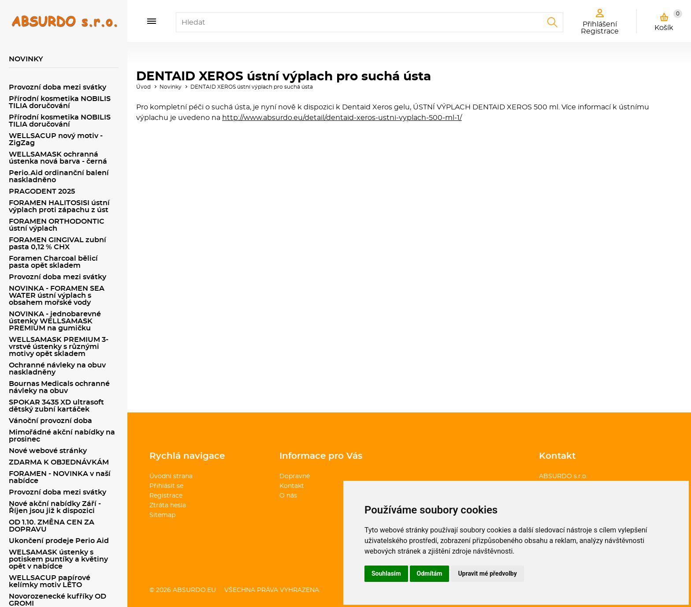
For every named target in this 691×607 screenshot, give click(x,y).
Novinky (171, 87)
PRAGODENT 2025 (42, 191)
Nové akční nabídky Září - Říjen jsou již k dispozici (55, 507)
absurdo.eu (194, 590)
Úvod (143, 87)
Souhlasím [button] (386, 573)
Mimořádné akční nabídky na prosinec (62, 436)
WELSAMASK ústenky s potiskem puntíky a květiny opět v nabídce (58, 559)
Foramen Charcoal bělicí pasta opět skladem (53, 262)
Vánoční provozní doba (50, 420)
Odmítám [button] (429, 573)
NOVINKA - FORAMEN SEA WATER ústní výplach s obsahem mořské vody (56, 295)
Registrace (165, 496)
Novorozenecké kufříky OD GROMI (57, 600)
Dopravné (294, 476)
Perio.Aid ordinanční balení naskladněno (59, 176)
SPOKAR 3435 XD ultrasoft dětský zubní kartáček (56, 406)
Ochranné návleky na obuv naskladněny (57, 369)
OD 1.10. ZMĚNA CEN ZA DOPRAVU (51, 526)
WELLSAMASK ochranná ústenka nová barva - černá (58, 158)
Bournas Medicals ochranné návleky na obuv (59, 387)
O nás (288, 496)
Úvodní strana (171, 476)
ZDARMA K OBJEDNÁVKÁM (59, 462)
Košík (668, 20)
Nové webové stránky (48, 450)
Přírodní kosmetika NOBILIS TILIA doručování (60, 102)
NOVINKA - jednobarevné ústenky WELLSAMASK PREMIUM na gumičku (55, 321)
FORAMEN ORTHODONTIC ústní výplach (56, 225)
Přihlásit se (166, 486)
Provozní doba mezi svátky (57, 87)
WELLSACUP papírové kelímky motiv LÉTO (49, 581)
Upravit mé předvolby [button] (487, 573)
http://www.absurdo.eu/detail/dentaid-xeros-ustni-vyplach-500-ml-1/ (342, 117)
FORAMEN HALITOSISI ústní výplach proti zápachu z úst (59, 206)
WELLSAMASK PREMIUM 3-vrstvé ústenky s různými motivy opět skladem (58, 346)
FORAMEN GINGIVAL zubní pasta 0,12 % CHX (57, 243)
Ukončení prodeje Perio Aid (59, 540)
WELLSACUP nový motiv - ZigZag (56, 139)
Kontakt (291, 486)
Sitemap (162, 515)
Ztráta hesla (167, 505)
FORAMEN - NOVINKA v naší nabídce (60, 477)
